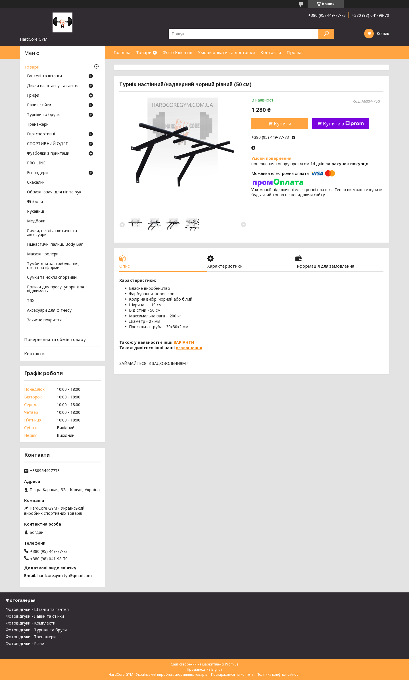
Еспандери (37, 173)
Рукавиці (35, 211)
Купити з (343, 124)
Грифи (33, 95)
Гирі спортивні (41, 134)
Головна (122, 52)
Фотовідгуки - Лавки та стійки (35, 616)
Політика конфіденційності (279, 674)
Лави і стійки (39, 105)
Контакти (270, 52)
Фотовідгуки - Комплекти (30, 623)
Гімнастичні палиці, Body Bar (55, 244)
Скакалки (36, 182)
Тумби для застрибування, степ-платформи (53, 266)
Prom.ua (232, 664)
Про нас (295, 52)
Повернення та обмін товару (55, 339)
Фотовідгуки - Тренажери (31, 636)
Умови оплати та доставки (226, 52)
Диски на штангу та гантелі (53, 86)
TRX (30, 301)
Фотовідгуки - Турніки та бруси (36, 630)
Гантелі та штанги (44, 76)
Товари (143, 52)
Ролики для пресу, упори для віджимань (55, 289)
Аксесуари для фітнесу (49, 310)
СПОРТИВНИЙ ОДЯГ (47, 144)
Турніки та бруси (43, 115)
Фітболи (35, 202)
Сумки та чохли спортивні (52, 277)
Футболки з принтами (48, 153)
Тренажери (38, 124)
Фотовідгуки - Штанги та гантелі (38, 609)
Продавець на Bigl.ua (204, 669)
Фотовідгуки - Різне (25, 643)
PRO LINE (36, 163)
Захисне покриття (44, 320)
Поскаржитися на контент (232, 674)
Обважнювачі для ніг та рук (54, 192)
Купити (282, 124)
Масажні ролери (43, 254)
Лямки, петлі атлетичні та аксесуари (52, 233)
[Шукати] (326, 34)
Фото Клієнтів (177, 52)
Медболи (36, 221)
